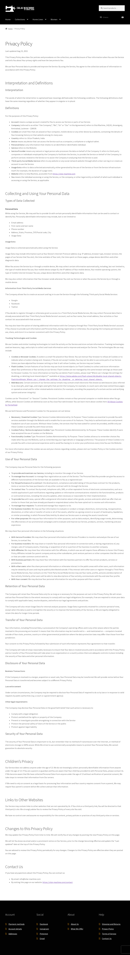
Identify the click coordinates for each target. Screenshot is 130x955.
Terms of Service (109, 933)
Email (42, 938)
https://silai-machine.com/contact (57, 882)
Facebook (44, 924)
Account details (15, 929)
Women (54, 19)
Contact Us (107, 938)
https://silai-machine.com (64, 174)
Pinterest (44, 933)
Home (8, 19)
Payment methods (17, 924)
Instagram (44, 929)
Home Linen (38, 19)
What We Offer (77, 929)
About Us (75, 924)
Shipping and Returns (111, 924)
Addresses (13, 933)
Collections (20, 19)
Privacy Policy (108, 929)
